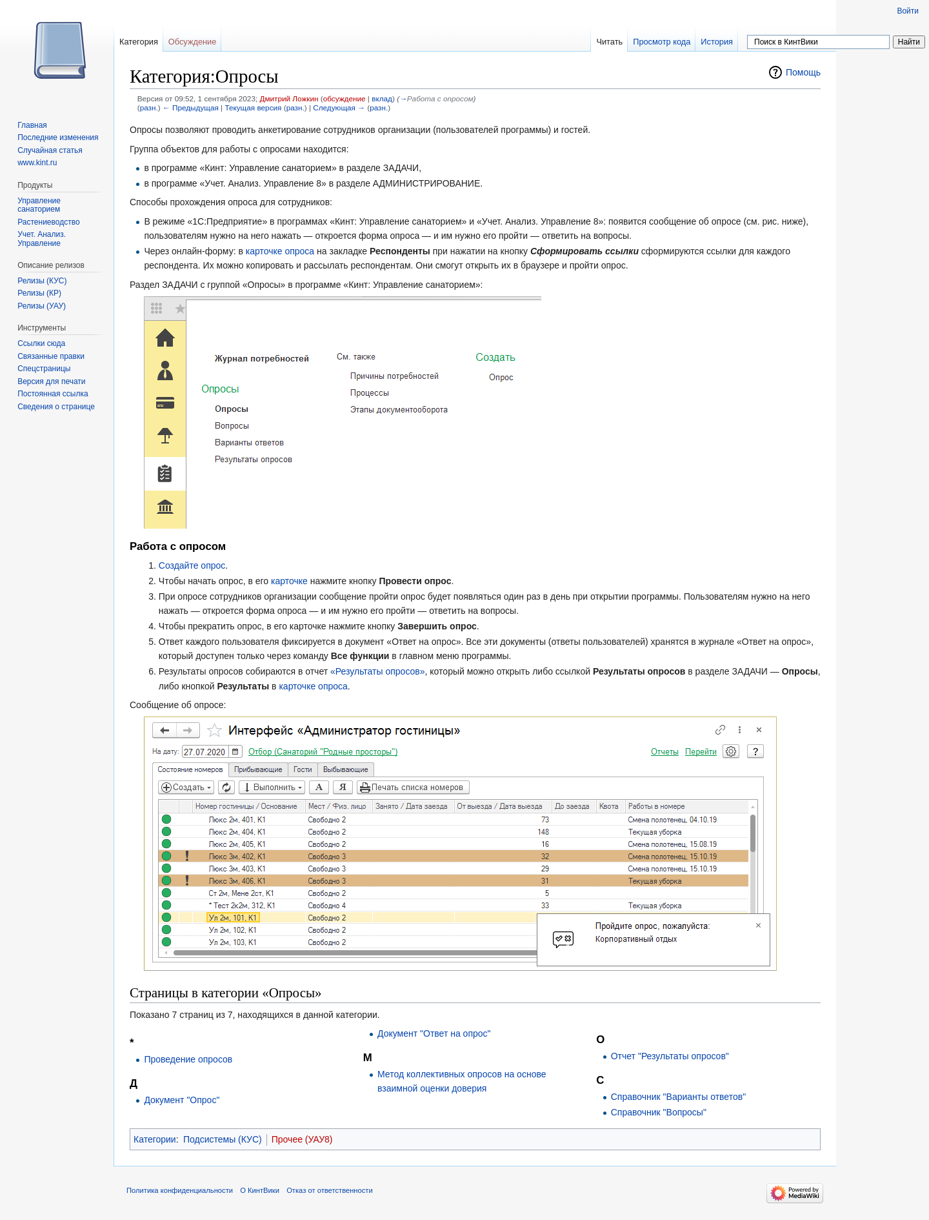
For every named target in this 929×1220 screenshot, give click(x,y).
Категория (138, 41)
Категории (155, 1139)
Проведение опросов (188, 1059)
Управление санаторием (39, 205)
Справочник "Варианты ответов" (678, 1097)
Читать (609, 41)
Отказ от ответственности (329, 1190)
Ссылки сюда (41, 343)
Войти (908, 10)
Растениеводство (48, 222)
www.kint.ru (37, 162)
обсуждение (344, 98)
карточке (289, 581)
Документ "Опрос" (181, 1100)
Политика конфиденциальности (179, 1190)
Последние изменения (57, 137)
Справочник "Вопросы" (658, 1112)
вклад (382, 98)
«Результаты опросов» (377, 671)
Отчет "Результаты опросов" (670, 1056)
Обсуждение (192, 41)
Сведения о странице (56, 406)
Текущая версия (253, 107)
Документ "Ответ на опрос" (434, 1033)
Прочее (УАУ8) (302, 1139)
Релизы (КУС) (41, 280)
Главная (32, 125)
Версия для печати (51, 381)
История (717, 41)
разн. (149, 107)
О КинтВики (259, 1190)
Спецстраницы (43, 368)
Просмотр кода (661, 41)
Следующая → (339, 107)
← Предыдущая (191, 107)
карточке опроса (280, 251)
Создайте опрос (192, 565)
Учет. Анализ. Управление (41, 239)
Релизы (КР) (39, 293)
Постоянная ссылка (52, 393)
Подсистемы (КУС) (222, 1139)
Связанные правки (51, 356)
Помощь (803, 72)
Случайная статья (49, 150)
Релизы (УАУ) (41, 305)
